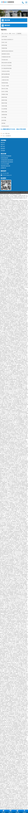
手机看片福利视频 (4, 772)
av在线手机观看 (3, 292)
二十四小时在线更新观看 (9, 235)
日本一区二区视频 (23, 576)
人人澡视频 (23, 744)
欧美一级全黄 (25, 529)
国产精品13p (23, 297)
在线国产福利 (20, 701)
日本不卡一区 (23, 217)
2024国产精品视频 (15, 276)
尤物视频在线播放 (10, 753)
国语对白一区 (3, 414)
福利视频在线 (24, 721)
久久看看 (9, 755)
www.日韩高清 (12, 743)
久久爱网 (7, 364)
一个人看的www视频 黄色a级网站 (8, 613)
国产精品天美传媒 (11, 505)
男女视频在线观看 (5, 347)
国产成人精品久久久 (16, 480)
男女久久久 (22, 719)
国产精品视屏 (13, 746)
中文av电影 (23, 322)
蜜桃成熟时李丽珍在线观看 (7, 550)
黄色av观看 (5, 301)
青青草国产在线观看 (12, 218)
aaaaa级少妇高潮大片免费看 (5, 315)
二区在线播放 (3, 643)
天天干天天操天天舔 (23, 560)
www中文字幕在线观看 (16, 261)
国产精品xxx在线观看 (10, 414)
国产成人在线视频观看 (9, 714)
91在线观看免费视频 (9, 593)
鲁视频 (8, 286)
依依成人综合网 (5, 322)
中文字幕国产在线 (11, 655)
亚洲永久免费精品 (17, 720)
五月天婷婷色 (11, 385)
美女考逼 (8, 524)
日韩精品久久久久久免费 (5, 249)
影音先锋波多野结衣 (21, 443)
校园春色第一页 (12, 697)
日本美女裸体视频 (19, 384)
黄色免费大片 (7, 544)
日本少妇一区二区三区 (6, 230)
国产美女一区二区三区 (19, 512)
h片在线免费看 (8, 687)
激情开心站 (17, 807)
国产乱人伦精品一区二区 (20, 277)
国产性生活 (9, 480)
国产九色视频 (14, 252)
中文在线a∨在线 (9, 522)
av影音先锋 (5, 349)
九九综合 (26, 330)
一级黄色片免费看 (8, 229)
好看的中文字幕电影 (5, 242)
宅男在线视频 (21, 350)
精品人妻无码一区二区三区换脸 (14, 208)
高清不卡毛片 (16, 233)
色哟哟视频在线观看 (18, 334)
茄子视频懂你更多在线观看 (6, 551)
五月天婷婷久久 (3, 200)
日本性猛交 (22, 276)
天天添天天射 (24, 251)
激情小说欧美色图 (14, 394)
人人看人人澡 (9, 468)
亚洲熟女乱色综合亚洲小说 (11, 313)
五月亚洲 (9, 342)
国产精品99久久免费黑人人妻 (22, 765)
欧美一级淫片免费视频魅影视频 (12, 238)
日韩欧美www (22, 433)
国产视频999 (12, 624)
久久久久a (9, 482)
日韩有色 (12, 281)
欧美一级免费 (3, 475)
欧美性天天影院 (15, 507)
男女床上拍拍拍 (23, 726)
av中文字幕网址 (5, 502)
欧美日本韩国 (23, 340)
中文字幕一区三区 (20, 291)
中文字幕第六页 (11, 631)
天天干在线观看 (10, 368)
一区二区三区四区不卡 (4, 232)
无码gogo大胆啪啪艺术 (14, 500)
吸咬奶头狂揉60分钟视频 (13, 543)
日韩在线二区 (7, 717)
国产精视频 (9, 254)
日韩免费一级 (4, 655)
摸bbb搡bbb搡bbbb (5, 384)
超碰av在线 (17, 690)
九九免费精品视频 (9, 682)
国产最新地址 (9, 261)
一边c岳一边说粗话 (21, 364)
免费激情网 (9, 525)
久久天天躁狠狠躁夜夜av (12, 408)
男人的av (11, 793)
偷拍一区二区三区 (6, 604)
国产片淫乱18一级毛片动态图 (7, 240)
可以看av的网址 (10, 269)
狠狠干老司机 (21, 429)
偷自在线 (10, 453)
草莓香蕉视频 (11, 337)
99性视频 (12, 248)
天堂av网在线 (16, 399)
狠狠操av (17, 799)
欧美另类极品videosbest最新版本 (19, 670)
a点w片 (22, 480)
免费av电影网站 (11, 234)
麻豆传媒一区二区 (13, 364)
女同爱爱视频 (11, 461)
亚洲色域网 (24, 466)
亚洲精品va (6, 697)
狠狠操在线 (24, 223)
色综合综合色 (6, 335)
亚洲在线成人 (10, 336)
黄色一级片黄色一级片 (19, 657)
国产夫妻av (2, 364)
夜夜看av (19, 514)
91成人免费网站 (16, 642)
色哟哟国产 (2, 386)
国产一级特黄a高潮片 (17, 357)
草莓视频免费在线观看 (18, 531)
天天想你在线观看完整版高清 (10, 257)
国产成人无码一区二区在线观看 (14, 288)
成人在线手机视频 (3, 443)
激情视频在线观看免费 (21, 621)
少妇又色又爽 (6, 211)
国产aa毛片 (24, 407)
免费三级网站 (19, 806)
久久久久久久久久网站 (12, 432)
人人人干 (20, 229)
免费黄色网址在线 (8, 324)
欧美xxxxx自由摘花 (5, 395)
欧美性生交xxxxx (5, 320)
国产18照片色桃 (13, 683)
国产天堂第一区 (11, 378)
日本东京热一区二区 (11, 652)
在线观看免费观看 (22, 519)
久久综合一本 (22, 675)
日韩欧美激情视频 (10, 282)
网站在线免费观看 (13, 734)
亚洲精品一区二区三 (21, 780)
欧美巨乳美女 (10, 301)
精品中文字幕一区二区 (16, 744)
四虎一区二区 (20, 627)
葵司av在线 (13, 439)
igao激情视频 (14, 228)
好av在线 (26, 676)
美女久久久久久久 (20, 218)
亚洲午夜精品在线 (15, 350)
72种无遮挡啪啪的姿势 (12, 443)
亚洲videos (13, 213)
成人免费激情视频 (15, 273)
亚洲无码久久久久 (18, 534)
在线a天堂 (24, 685)
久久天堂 (26, 287)
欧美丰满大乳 (14, 254)
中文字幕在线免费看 (21, 488)
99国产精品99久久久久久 (8, 573)
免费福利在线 (3, 623)
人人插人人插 (9, 413)
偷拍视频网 (15, 722)
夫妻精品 (13, 227)
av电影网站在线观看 (21, 371)
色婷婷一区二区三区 (16, 311)
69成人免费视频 (11, 361)
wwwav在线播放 (21, 301)
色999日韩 (4, 729)
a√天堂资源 (5, 334)
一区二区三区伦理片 (23, 354)
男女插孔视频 (12, 210)
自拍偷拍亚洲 (8, 425)
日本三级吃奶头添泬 (13, 785)
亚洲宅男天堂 (23, 724)
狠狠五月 (17, 330)
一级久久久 (18, 750)
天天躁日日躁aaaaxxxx (22, 252)
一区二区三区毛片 (6, 582)
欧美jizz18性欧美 (8, 400)
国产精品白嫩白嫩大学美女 (8, 807)
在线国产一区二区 (4, 543)
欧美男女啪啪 (7, 259)
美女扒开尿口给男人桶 (21, 580)
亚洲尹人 (9, 639)
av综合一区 (24, 619)
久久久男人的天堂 (8, 511)
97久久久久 (6, 500)
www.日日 (25, 386)
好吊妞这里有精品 (21, 332)
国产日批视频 (16, 229)
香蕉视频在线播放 (5, 214)
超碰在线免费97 (15, 792)
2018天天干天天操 (3, 520)
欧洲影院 (8, 683)
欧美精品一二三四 (13, 502)
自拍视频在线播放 (23, 230)
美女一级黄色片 (3, 621)
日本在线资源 (17, 471)
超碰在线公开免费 (13, 225)
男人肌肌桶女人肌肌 (12, 369)
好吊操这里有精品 (13, 588)
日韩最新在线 (9, 623)
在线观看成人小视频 (13, 303)
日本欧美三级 (20, 263)
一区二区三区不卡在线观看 (20, 789)
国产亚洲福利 (5, 637)
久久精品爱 (13, 763)
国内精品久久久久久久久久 (13, 375)
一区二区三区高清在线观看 (16, 393)
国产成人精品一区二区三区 (7, 417)
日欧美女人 (12, 546)
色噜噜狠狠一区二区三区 (23, 444)
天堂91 (14, 551)
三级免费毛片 (16, 614)
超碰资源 (5, 641)
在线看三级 (12, 646)
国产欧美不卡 (3, 266)
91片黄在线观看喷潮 (11, 736)
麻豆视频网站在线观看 (12, 437)
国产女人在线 (17, 461)
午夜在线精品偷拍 (8, 279)
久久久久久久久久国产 (17, 219)
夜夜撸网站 (6, 608)
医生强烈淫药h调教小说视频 (11, 291)
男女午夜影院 (8, 424)
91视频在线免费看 (3, 224)
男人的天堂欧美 (17, 565)
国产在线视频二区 (3, 579)
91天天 (1, 769)
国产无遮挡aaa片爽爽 (11, 584)
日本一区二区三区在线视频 (13, 759)
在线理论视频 (18, 210)
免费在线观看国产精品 (11, 647)
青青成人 (8, 653)
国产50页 (9, 660)
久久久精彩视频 (4, 234)
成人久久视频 (11, 471)
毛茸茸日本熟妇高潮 (23, 652)
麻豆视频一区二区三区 (7, 517)
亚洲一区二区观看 (17, 272)
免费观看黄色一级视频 (7, 398)
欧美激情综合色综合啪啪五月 (13, 292)
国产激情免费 (8, 663)
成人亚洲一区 (6, 588)
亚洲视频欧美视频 (11, 716)
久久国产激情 (18, 613)
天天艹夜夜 (2, 228)
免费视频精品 (18, 227)
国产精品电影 (3, 321)
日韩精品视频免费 (20, 683)
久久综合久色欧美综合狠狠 (14, 214)
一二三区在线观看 (21, 359)
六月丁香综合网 (9, 649)
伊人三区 (17, 448)
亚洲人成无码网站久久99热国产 (19, 243)
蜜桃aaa (17, 741)
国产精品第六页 (18, 223)
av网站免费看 (4, 716)
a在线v (15, 694)
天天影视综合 (17, 618)
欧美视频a (2, 388)
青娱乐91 (25, 263)
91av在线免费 (13, 201)
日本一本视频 (11, 509)
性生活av (8, 300)
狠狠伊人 (18, 217)
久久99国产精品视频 (24, 452)
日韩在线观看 (6, 470)
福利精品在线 (21, 676)
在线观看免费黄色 (15, 467)
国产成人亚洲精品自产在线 (21, 473)
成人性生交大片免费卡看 (7, 447)
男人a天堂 (11, 554)
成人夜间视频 (5, 208)
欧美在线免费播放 (5, 409)
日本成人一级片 (8, 665)
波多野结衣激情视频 (14, 433)
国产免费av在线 (22, 632)
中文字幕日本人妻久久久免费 (20, 282)
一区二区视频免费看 (12, 365)
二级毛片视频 (4, 375)
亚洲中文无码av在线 (15, 230)
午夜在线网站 (22, 232)
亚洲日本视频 (4, 336)
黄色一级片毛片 (16, 298)
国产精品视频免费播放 (9, 464)
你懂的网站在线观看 (15, 485)
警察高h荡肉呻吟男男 (16, 700)
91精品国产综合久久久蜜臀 (14, 322)
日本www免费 (15, 363)
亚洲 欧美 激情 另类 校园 (7, 284)
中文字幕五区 (21, 253)
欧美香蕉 (8, 321)
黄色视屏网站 (21, 420)
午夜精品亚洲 (18, 526)
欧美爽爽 (8, 740)
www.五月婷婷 (11, 490)
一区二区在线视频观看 (20, 422)
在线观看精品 (24, 554)
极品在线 (7, 681)
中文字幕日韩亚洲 (13, 386)
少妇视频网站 (18, 762)
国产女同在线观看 (14, 456)
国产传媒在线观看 (5, 239)
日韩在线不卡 (15, 758)
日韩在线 (18, 242)
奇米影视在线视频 (5, 568)
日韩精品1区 (16, 666)
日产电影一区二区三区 (19, 774)
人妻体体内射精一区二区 (16, 405)
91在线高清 (24, 521)
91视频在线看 (17, 310)
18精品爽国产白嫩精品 (14, 283)
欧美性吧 (7, 754)
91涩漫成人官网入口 (21, 502)
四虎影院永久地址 (12, 626)
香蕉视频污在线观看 (20, 222)
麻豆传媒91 (4, 707)
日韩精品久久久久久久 (19, 772)
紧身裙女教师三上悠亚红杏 (14, 563)
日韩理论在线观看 (15, 660)
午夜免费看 (4, 765)
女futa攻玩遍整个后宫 (5, 806)
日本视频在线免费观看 (11, 621)
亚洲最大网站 (3, 272)
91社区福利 (10, 423)
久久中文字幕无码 (7, 419)
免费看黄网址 (13, 274)
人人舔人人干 (12, 662)
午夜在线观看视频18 (13, 702)
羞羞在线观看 (6, 540)
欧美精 (1, 344)
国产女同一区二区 (22, 456)
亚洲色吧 (13, 585)
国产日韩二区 (13, 242)
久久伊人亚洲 (7, 493)
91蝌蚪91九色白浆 (11, 690)
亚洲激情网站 (14, 564)
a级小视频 (21, 397)
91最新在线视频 (21, 324)
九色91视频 (13, 419)
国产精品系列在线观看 (14, 449)
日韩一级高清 (22, 235)
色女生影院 (23, 380)
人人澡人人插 (12, 295)
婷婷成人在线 (19, 201)
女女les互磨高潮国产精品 (15, 724)
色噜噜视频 (3, 418)
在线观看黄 (7, 699)
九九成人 (16, 354)
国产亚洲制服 (25, 393)
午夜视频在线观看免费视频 (16, 410)
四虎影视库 (9, 302)
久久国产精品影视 (13, 335)
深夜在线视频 (3, 282)
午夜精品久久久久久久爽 (22, 366)
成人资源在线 (21, 388)
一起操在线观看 (9, 327)
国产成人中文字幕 (6, 724)
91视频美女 (20, 785)
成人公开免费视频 (8, 219)
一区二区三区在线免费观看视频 (12, 726)
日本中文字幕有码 (6, 433)
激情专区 (11, 409)
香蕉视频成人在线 (16, 775)
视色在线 (3, 486)
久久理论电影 (24, 720)
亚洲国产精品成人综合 (10, 553)
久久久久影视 (23, 801)
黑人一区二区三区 (3, 331)
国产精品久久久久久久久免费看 (16, 318)
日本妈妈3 (8, 444)
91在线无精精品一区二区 (20, 667)
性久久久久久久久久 (24, 807)
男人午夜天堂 (22, 605)
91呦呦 (4, 344)
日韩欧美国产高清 (6, 739)
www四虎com (18, 441)
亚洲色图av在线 (24, 442)
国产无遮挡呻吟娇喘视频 (5, 355)
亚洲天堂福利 (9, 363)
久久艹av (2, 252)
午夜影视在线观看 (21, 751)
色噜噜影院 (18, 763)
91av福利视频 (7, 546)
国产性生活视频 (17, 206)
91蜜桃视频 (7, 278)
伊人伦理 (3, 415)
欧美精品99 (18, 251)
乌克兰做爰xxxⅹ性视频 (6, 356)
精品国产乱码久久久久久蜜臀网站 (19, 472)
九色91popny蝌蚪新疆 (4, 463)
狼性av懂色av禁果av (12, 407)
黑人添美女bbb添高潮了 (19, 602)
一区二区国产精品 (8, 607)
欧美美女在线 (21, 262)
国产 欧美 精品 (14, 544)
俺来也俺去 (8, 439)
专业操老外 (14, 404)
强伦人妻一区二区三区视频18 (15, 651)
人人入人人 (4, 480)
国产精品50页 (25, 768)
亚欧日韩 (8, 473)
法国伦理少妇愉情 (19, 266)
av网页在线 (20, 760)
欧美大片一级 (21, 470)
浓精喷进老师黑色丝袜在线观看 (11, 429)
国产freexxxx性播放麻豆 (18, 269)
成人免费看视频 (17, 220)
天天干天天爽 (13, 473)
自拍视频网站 (10, 531)
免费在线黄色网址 (17, 240)
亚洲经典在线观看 (15, 293)
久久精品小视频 (20, 247)
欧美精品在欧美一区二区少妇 (15, 427)
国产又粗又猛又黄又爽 (21, 749)
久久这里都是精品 (13, 247)
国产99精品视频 (10, 729)
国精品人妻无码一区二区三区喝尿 (7, 220)
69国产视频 (4, 738)
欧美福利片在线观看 (5, 201)
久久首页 (22, 242)
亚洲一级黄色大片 (23, 467)
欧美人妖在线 (17, 678)
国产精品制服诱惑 (5, 210)
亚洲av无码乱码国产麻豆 (14, 617)
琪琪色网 (2, 699)
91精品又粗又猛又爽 (22, 320)
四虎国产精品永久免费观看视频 (20, 331)
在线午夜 (22, 204)
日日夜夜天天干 (10, 720)
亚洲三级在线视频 (17, 731)
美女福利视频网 (19, 419)
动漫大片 (17, 478)
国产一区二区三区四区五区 (8, 512)
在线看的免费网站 (9, 569)
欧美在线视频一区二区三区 (10, 436)
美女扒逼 (15, 332)
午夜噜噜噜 (16, 583)
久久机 (15, 604)
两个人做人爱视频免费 (10, 381)
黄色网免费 (6, 676)
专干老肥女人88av (22, 672)
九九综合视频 (20, 745)
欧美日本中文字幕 (23, 342)
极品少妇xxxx (3, 683)
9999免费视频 (13, 481)
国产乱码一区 (3, 726)
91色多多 (5, 271)
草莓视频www (9, 237)
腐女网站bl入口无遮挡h (19, 661)
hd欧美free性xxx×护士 (12, 555)
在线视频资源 (17, 248)
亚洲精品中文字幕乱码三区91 (21, 503)
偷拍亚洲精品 (12, 799)
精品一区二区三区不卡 (11, 680)
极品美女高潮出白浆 (23, 746)
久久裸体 (25, 257)
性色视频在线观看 (5, 599)
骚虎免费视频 (11, 442)
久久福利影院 (13, 217)
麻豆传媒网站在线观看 (21, 677)
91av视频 (17, 652)
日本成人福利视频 (11, 657)
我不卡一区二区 (23, 730)
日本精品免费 (11, 678)
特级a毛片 (18, 520)
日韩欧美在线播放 (3, 575)
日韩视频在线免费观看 (19, 281)
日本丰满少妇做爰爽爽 (9, 559)
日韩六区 (23, 762)
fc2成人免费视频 (20, 287)
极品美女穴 (15, 549)
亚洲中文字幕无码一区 (7, 498)
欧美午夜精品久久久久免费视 (15, 721)
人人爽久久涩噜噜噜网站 (18, 777)
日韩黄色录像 (24, 311)
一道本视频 (2, 213)
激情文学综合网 (3, 222)
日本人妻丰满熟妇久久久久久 (13, 566)
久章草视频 (3, 269)
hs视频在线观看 (24, 220)
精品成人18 (19, 521)
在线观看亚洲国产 (4, 509)
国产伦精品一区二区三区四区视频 (16, 556)
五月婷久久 (11, 711)
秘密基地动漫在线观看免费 (22, 404)
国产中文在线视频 (9, 332)
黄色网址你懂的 (20, 257)
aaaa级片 (25, 701)
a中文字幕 (11, 239)
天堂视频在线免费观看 (16, 325)
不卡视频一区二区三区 (9, 277)
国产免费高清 (23, 775)
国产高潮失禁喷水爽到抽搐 (19, 306)
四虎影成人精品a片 (12, 491)
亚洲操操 (3, 545)
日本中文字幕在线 (22, 215)
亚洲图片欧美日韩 (20, 439)
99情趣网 (12, 801)
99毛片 (17, 746)
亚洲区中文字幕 (15, 665)
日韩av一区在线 (20, 228)
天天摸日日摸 (9, 515)
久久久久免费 (21, 568)
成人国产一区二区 (11, 520)
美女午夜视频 (16, 569)
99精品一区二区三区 (17, 554)
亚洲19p (5, 361)
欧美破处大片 (7, 501)
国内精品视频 (8, 213)
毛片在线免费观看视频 (7, 701)
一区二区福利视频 (3, 491)
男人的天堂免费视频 (6, 215)
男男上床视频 (8, 405)
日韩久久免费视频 (3, 366)
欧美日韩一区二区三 (22, 356)
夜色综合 (18, 481)
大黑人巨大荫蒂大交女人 (21, 491)
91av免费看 (11, 534)
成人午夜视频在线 (20, 668)
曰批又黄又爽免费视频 (18, 493)
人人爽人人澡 (4, 660)
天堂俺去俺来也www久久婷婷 (16, 395)
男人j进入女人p (7, 627)
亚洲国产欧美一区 (6, 248)
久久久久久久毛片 (17, 312)
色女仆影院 (2, 656)
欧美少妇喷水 (16, 573)
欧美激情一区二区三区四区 (20, 590)
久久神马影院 (21, 370)
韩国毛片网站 (10, 271)
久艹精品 (19, 313)
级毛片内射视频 (11, 308)
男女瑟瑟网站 (3, 748)
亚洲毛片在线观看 (14, 253)
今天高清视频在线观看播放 (12, 773)
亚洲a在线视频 (12, 527)
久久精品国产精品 (7, 245)
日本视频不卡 (4, 437)
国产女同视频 (11, 636)
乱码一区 (17, 462)
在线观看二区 (12, 476)
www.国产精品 (6, 516)
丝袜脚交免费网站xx (24, 660)
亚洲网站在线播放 (15, 215)
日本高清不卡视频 (18, 428)
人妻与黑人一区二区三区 (23, 758)
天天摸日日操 (20, 432)
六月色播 (22, 545)
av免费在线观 (21, 487)
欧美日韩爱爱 (3, 561)
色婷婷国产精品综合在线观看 (8, 428)
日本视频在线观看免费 (14, 487)
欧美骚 (10, 316)
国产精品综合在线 (5, 778)
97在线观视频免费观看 (14, 339)
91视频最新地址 (13, 321)
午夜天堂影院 (11, 334)
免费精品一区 (3, 448)
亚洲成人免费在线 (16, 297)
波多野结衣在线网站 (11, 789)
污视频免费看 (18, 259)
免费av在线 (25, 673)
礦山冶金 (7, 133)
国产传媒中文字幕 (23, 292)
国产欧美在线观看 (7, 252)
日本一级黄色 (6, 785)
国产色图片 (5, 477)
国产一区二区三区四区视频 (13, 349)
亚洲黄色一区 (24, 604)
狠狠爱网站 (22, 298)
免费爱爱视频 (4, 432)
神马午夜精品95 (20, 245)
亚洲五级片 (16, 536)
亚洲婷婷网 (24, 398)
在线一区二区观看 (24, 248)
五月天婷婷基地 (22, 548)
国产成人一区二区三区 (12, 287)
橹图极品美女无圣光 (12, 574)
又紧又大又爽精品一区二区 (16, 296)
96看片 (3, 466)
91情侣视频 (9, 507)
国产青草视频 (13, 290)
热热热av (2, 361)
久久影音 (20, 543)
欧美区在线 (25, 655)
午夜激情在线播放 (21, 329)
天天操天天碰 (24, 790)
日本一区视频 (17, 340)
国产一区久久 (19, 697)
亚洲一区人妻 (16, 420)
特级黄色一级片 (19, 641)
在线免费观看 (17, 535)
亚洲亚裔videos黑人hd (22, 303)
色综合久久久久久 (24, 271)
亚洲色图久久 (16, 649)
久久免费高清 (22, 464)
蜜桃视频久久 (8, 228)
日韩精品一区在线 (17, 579)
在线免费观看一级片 (7, 325)
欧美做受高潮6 (14, 356)
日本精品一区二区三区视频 (22, 413)
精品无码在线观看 (17, 550)
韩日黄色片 (21, 330)
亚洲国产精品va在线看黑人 (21, 622)
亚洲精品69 (3, 412)
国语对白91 (15, 237)
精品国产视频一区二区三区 (8, 735)
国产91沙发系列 (10, 418)
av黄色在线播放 (7, 456)
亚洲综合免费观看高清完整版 (14, 204)
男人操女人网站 (20, 203)
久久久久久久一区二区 (4, 268)
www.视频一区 (17, 351)
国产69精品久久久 (13, 203)
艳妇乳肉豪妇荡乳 (19, 655)
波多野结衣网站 (18, 714)
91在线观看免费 (24, 227)
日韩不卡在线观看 (3, 574)
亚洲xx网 (16, 692)
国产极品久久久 (12, 341)
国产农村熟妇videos (16, 623)
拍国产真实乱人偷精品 (5, 376)
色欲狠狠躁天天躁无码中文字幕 (6, 459)
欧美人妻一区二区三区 (5, 390)
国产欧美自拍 (9, 725)
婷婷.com (12, 685)
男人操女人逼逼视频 (10, 774)
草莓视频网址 (15, 537)
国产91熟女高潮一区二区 (7, 803)
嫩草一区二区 (21, 610)
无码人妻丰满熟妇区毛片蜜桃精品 (20, 360)
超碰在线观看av (8, 696)
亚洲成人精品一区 (23, 273)
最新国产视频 (23, 522)
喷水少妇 (11, 769)
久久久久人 (14, 413)
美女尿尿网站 (15, 482)
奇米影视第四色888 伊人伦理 (19, 570)
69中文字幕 (13, 782)
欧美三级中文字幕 (17, 326)
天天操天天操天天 (13, 599)
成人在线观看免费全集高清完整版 (7, 312)
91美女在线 (10, 477)
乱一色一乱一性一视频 (16, 525)
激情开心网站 (17, 317)
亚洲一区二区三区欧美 (20, 510)
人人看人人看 (13, 677)
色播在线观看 (9, 745)
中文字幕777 (22, 409)
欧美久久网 (20, 394)
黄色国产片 (13, 622)
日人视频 (8, 481)
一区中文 (15, 209)
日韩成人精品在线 (21, 254)
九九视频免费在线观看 (7, 243)
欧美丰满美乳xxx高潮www (18, 498)
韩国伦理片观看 (11, 458)
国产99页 (7, 560)
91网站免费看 (8, 519)
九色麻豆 (12, 493)
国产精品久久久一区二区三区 (21, 712)
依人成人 (19, 589)
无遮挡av (7, 743)
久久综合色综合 (20, 390)
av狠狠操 (6, 204)
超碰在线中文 (3, 619)
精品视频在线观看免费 (20, 492)
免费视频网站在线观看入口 (18, 316)
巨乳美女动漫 (11, 712)
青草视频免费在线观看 (20, 295)
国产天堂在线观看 (9, 256)
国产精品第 (13, 524)
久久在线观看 (12, 605)
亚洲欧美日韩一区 (20, 516)
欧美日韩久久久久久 (20, 341)
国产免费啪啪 (7, 290)
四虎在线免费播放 (19, 268)
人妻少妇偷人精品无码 (23, 375)
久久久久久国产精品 (15, 345)
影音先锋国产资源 (9, 731)
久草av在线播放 (17, 409)
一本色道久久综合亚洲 (4, 264)
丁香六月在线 (24, 647)
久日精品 (11, 347)
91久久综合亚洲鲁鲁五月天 (8, 317)
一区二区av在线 (13, 516)
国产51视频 (17, 235)
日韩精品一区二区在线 (20, 213)
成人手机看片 (23, 520)
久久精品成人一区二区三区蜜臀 (6, 258)
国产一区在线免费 (9, 206)
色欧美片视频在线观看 (16, 279)
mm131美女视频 (11, 373)
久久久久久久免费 (19, 551)
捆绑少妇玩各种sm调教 (19, 361)
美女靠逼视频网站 (20, 424)
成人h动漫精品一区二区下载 (16, 794)
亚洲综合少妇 (9, 610)
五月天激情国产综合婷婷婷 (6, 452)
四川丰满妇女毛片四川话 (20, 434)
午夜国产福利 (5, 378)
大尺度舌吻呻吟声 (11, 224)
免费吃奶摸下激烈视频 (18, 729)
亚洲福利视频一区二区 (13, 497)
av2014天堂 (5, 478)
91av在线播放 (16, 336)
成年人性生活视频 (19, 224)
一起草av (9, 296)
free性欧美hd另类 (20, 379)
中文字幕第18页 (16, 457)
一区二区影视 (16, 262)
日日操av (21, 448)
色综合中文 (13, 755)
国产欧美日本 (17, 801)
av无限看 (11, 233)
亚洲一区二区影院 (16, 447)
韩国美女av (23, 629)
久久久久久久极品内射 (9, 454)
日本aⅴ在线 (9, 741)
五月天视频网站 (10, 536)
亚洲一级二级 (5, 644)
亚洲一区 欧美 (5, 631)
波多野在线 (16, 603)
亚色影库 (8, 624)
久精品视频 (18, 380)
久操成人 (6, 471)
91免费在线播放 (24, 495)
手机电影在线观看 (4, 310)
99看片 (8, 746)
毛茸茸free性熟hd (18, 383)
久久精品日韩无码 (13, 263)
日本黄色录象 (6, 534)
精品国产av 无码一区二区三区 (21, 458)
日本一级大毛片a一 (13, 760)
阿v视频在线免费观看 (6, 329)
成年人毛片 (6, 251)
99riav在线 (2, 687)
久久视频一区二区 (9, 483)
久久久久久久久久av (14, 501)
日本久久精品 (4, 609)
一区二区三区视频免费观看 (22, 574)
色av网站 (5, 368)
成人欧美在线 (22, 617)
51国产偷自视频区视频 (17, 400)
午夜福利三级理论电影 (6, 580)
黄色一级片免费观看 (10, 748)
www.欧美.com (10, 298)
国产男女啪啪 (4, 430)
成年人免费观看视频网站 (5, 677)
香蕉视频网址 (3, 653)
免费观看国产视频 (18, 585)
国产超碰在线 (7, 281)
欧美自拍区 (2, 696)
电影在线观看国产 (15, 397)
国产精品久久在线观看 (18, 256)
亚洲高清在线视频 (12, 598)
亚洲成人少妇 (14, 245)
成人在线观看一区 (5, 225)
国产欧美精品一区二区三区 (7, 495)
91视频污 (2, 700)
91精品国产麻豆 (17, 495)
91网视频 (18, 274)
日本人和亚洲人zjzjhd (22, 699)
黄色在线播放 (25, 389)
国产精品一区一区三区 (5, 446)
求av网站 (4, 740)
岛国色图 (16, 359)
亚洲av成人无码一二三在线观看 (12, 244)
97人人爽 (23, 284)
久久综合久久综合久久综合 (12, 412)
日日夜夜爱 (2, 394)
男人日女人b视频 (24, 326)
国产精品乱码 (8, 293)
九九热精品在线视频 (13, 470)
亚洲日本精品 (18, 646)
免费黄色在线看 (19, 644)
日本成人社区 (16, 346)
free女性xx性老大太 (10, 583)
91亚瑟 (24, 468)
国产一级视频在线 (5, 316)
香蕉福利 (4, 302)
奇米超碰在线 (10, 331)
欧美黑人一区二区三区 (14, 232)
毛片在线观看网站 (20, 335)
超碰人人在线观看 (3, 288)
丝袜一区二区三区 (9, 496)
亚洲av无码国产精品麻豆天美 (7, 689)
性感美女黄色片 (16, 452)
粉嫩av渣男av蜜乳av (13, 307)
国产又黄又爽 (25, 308)
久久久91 (21, 770)
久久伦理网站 (16, 793)
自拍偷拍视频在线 (3, 648)
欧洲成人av (4, 287)
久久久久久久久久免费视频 (10, 371)
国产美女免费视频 (8, 389)
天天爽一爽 (16, 385)
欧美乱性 (23, 272)
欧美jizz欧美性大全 (18, 337)
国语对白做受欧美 (13, 780)
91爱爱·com (2, 405)
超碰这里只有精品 (15, 315)
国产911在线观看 (13, 264)
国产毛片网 (23, 313)
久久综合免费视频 (5, 203)
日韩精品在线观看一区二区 (20, 373)
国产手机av (10, 357)
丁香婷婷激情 (12, 503)
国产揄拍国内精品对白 (8, 267)
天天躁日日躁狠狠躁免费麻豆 (13, 200)
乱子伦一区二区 (22, 754)
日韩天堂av (2, 544)
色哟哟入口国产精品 (19, 743)
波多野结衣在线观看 (24, 462)
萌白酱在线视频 (5, 556)
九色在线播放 (9, 403)
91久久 (26, 291)
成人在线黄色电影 (19, 451)
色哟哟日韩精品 (4, 490)
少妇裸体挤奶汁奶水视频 (18, 374)
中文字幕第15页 (10, 306)
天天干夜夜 (6, 503)
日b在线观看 (13, 355)
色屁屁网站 (21, 500)
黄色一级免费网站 (5, 247)
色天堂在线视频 (20, 225)
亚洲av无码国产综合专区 (21, 278)
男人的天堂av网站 (20, 352)
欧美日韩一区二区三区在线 (6, 311)
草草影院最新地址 (14, 286)
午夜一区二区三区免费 (8, 209)
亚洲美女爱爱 (23, 378)
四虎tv (26, 364)
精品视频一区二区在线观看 (20, 546)
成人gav (13, 741)
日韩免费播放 (5, 352)
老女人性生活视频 (5, 223)
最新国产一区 (14, 424)
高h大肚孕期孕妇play (10, 545)
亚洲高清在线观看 (19, 446)
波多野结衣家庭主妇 (24, 345)
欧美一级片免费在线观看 (5, 253)
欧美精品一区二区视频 (4, 605)
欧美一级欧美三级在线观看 (15, 249)
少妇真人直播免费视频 (18, 571)
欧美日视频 (12, 259)
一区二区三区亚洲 (23, 642)
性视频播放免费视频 (13, 379)
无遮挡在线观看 (22, 501)
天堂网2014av (13, 205)
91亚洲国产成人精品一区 (10, 380)
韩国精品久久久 (4, 385)
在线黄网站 (17, 464)
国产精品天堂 (13, 446)
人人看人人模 (25, 365)
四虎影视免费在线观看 (22, 412)
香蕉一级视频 (3, 327)
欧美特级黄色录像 (20, 205)
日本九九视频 (15, 324)
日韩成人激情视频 (10, 340)
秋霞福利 (25, 381)
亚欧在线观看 (4, 532)
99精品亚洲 (10, 648)
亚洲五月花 (9, 532)
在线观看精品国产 (23, 682)
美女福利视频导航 (3, 505)
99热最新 (12, 604)
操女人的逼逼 (5, 308)
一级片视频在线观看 (14, 370)
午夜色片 (17, 716)
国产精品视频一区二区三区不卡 (16, 506)
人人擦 (25, 578)
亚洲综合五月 (22, 609)
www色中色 (2, 464)
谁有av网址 (18, 414)
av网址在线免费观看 (11, 222)
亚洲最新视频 (20, 386)
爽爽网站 (15, 475)
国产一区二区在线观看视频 (8, 535)
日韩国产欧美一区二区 (6, 205)
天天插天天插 (21, 293)
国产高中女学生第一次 (10, 266)
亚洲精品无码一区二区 (6, 564)
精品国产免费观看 (17, 347)
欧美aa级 (15, 301)
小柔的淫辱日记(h (19, 671)
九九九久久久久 (13, 390)
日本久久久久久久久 (11, 441)
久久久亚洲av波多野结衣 (18, 327)
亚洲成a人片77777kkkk (23, 211)
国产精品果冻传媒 (7, 728)
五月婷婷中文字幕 (24, 447)
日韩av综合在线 (11, 478)
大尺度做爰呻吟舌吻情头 (22, 681)
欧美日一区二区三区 (19, 582)
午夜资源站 (19, 437)
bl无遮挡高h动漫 (22, 779)
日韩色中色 (20, 391)
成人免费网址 (19, 290)
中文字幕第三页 (20, 408)
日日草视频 (7, 394)
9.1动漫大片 (12, 510)
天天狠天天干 (14, 302)
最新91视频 (13, 425)
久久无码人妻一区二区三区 (15, 463)
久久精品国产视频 (18, 529)
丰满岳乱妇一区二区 (10, 330)
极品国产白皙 (6, 339)
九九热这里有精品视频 (14, 211)
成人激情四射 (12, 223)
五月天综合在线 (16, 719)
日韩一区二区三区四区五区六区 (16, 376)
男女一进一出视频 (8, 700)
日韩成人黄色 (19, 415)
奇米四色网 (21, 283)
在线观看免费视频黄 (13, 676)
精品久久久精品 (12, 251)
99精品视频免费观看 (7, 438)
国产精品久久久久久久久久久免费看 (15, 530)
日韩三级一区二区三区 (18, 477)
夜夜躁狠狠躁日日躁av (22, 363)
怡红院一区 (25, 556)
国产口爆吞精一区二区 (16, 438)
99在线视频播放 (6, 510)
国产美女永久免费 (12, 352)
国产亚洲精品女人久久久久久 (9, 422)
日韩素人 (26, 281)
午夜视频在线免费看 (13, 587)
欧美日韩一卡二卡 (17, 239)
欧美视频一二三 (16, 511)
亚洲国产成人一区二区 (4, 721)
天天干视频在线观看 (18, 368)
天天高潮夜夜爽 (11, 707)
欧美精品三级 (6, 233)
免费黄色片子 (25, 219)
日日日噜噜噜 (13, 278)
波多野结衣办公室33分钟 (17, 532)
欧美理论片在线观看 (6, 227)
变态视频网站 (22, 716)
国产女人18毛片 (21, 537)
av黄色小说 (7, 779)
